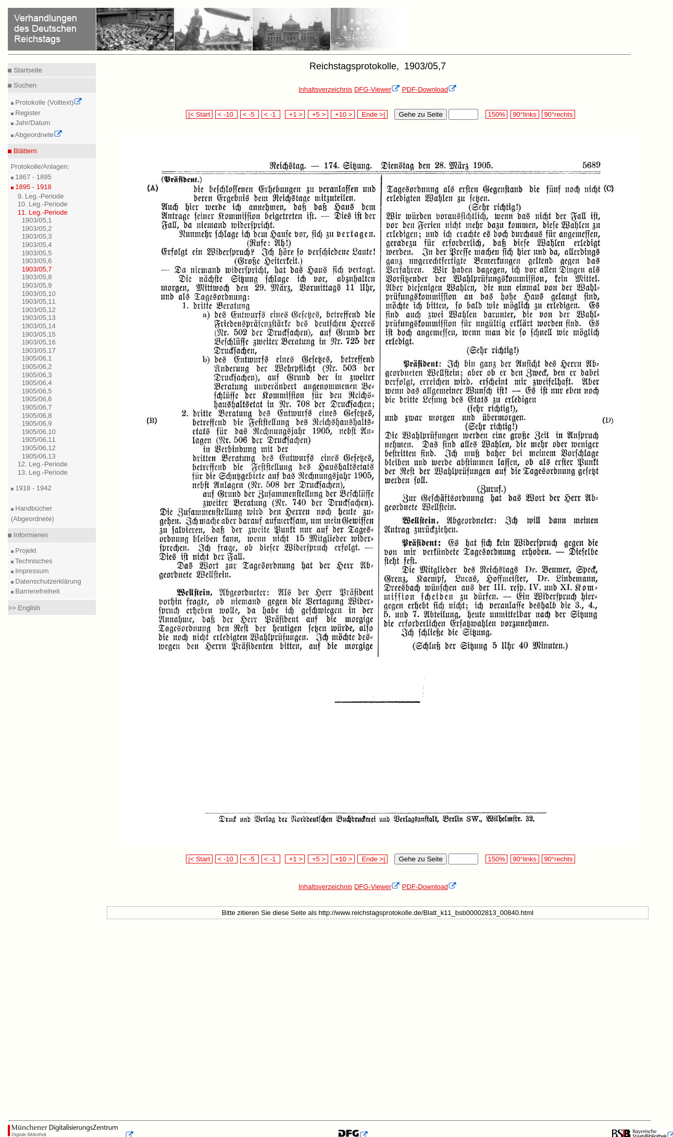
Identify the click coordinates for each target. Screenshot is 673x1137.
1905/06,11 (39, 439)
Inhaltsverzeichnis (325, 89)
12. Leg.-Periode (43, 464)
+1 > (295, 114)
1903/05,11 (39, 301)
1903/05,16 (39, 342)
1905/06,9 (37, 423)
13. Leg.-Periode (43, 472)
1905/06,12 (39, 448)
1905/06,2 (37, 366)
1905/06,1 (37, 358)
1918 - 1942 (33, 488)
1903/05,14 (39, 326)
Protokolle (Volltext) (48, 102)
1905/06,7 (37, 407)
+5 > (318, 114)
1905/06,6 (37, 399)
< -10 (226, 114)
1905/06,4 (37, 383)
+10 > (342, 114)
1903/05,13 (39, 318)
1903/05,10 (39, 294)
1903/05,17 (39, 350)
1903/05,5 (37, 253)
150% (496, 114)
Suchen (23, 85)
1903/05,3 (37, 236)
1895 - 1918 (33, 187)
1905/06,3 (37, 375)
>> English (24, 608)
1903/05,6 (37, 261)
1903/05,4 (37, 245)
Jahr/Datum (32, 123)
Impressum (31, 571)
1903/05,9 (37, 285)
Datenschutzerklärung (47, 581)
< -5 (249, 114)
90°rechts (558, 114)
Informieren (29, 535)
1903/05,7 (37, 269)
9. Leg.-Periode (41, 196)
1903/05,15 (39, 334)
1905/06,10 (39, 432)
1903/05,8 (37, 277)
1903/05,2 (37, 228)
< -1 (271, 114)
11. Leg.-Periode (43, 212)
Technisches (33, 561)
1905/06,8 (37, 415)
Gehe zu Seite (420, 114)
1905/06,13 (39, 456)
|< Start (199, 114)
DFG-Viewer (377, 89)
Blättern (23, 151)
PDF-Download (429, 89)
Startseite (26, 70)
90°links (525, 114)
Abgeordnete (38, 135)
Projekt (25, 550)
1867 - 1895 (33, 177)
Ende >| (372, 114)
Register (27, 113)
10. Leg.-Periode (43, 204)
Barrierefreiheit (37, 591)
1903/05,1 (37, 220)
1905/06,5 (37, 391)
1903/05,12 (39, 310)
